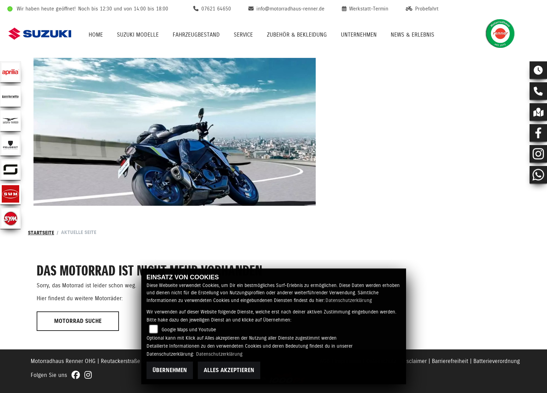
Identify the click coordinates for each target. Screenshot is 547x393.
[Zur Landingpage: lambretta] (10, 96)
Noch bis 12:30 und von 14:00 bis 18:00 (123, 9)
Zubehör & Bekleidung (297, 34)
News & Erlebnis (412, 34)
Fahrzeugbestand (196, 34)
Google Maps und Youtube (189, 329)
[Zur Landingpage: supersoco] (10, 169)
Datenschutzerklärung (348, 300)
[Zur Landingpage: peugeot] (10, 145)
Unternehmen (359, 34)
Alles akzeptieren (229, 370)
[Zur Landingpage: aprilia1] (10, 71)
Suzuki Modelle (138, 34)
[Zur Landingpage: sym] (10, 218)
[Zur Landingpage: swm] (10, 193)
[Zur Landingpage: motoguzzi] (10, 120)
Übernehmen (169, 370)
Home (96, 34)
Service (243, 34)
